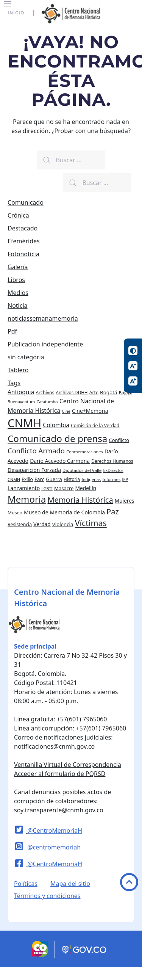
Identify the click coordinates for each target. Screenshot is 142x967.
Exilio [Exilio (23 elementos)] (27, 479)
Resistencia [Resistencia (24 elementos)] (20, 524)
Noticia (18, 305)
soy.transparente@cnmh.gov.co (58, 810)
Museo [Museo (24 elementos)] (15, 512)
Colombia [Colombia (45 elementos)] (56, 425)
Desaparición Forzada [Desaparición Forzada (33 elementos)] (34, 469)
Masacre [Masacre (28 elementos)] (63, 488)
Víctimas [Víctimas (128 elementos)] (91, 522)
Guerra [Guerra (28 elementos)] (54, 479)
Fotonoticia (23, 254)
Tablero (18, 370)
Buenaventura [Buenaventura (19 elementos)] (21, 401)
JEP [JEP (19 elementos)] (125, 479)
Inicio (16, 13)
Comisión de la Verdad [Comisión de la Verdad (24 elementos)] (95, 425)
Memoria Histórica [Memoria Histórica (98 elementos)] (80, 500)
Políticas (25, 883)
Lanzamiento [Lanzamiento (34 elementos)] (24, 488)
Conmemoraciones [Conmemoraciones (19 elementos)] (84, 452)
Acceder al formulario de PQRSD (59, 774)
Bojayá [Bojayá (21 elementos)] (126, 392)
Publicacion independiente (45, 344)
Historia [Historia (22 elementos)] (72, 479)
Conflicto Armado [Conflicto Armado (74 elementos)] (36, 450)
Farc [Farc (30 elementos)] (39, 479)
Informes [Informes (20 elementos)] (111, 479)
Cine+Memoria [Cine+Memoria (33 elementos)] (90, 410)
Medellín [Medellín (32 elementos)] (86, 488)
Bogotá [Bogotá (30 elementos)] (108, 392)
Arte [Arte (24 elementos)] (93, 392)
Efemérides (24, 241)
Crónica (18, 215)
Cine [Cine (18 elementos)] (66, 411)
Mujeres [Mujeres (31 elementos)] (124, 500)
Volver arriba (129, 882)
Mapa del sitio (70, 883)
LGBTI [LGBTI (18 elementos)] (47, 488)
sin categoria (26, 357)
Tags (14, 383)
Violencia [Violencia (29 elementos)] (62, 524)
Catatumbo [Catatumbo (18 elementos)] (47, 401)
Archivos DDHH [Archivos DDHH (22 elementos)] (72, 392)
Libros (16, 280)
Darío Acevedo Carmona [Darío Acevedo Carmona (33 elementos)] (60, 460)
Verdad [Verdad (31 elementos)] (41, 524)
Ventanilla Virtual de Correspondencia (67, 764)
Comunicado (26, 202)
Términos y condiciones (47, 896)
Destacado (22, 228)
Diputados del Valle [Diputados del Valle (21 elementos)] (81, 470)
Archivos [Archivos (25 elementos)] (45, 392)
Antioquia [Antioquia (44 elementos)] (21, 392)
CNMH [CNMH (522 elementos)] (24, 423)
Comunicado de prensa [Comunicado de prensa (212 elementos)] (57, 438)
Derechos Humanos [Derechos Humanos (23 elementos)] (112, 461)
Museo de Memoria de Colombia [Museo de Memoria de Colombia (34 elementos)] (64, 512)
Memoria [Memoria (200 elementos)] (27, 499)
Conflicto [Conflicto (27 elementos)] (119, 440)
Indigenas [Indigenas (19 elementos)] (91, 479)
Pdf (12, 331)
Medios (18, 292)
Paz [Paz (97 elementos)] (112, 511)
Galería (18, 267)
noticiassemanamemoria (43, 318)
